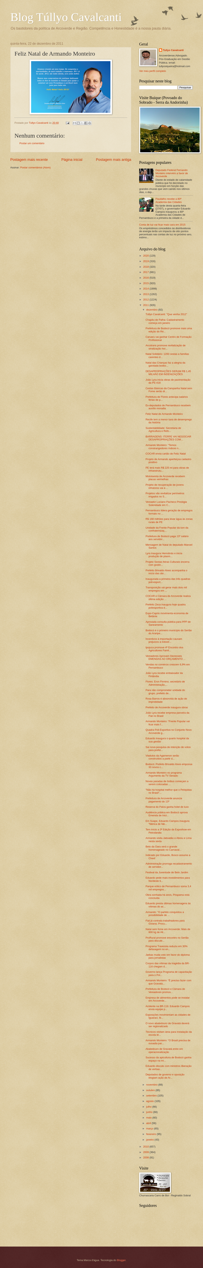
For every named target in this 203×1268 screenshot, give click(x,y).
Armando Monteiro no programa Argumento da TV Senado (164, 774)
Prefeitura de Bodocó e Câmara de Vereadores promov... (165, 990)
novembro (152, 1084)
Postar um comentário (31, 143)
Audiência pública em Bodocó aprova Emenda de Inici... (167, 814)
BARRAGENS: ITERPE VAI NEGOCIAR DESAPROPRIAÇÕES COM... (168, 438)
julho (149, 1106)
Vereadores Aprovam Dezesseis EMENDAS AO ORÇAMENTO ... (165, 657)
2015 (146, 283)
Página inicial (71, 160)
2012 (146, 299)
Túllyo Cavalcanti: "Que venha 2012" (166, 314)
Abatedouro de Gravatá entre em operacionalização (164, 1050)
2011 (146, 305)
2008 (146, 1157)
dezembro (152, 309)
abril (149, 1123)
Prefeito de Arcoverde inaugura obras (167, 707)
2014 (146, 288)
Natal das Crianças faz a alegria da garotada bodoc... (165, 364)
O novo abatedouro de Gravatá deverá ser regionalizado (167, 1025)
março (150, 1128)
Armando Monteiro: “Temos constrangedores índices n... (163, 447)
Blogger (121, 1260)
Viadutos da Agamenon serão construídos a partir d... (162, 757)
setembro (151, 1095)
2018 (146, 266)
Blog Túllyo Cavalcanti (66, 17)
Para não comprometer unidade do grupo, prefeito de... (165, 692)
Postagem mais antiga (113, 160)
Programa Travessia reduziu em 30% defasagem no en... (167, 948)
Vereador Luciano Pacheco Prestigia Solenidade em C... (166, 503)
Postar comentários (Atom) (35, 167)
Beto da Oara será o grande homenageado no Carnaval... (163, 848)
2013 (146, 294)
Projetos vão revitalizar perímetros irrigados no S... (165, 495)
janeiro (150, 1139)
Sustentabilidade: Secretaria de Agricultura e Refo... (163, 429)
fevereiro (151, 1134)
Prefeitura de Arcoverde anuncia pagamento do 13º (164, 800)
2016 (146, 277)
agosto (150, 1101)
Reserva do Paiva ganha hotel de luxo (167, 806)
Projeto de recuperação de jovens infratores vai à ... (165, 486)
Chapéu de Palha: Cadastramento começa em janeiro (165, 321)
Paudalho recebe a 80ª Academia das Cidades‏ (168, 200)
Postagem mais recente (29, 160)
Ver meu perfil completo (152, 70)
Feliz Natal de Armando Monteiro (164, 413)
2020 (146, 255)
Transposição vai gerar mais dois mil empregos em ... (166, 589)
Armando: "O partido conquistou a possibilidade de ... (165, 914)
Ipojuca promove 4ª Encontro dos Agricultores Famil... (164, 649)
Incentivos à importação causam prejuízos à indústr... (164, 640)
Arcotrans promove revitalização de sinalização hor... (166, 347)
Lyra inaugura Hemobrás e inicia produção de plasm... (164, 555)
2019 (146, 261)
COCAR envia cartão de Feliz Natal (166, 453)
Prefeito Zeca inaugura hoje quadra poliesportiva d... (166, 606)
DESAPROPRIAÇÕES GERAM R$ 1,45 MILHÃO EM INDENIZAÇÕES (168, 373)
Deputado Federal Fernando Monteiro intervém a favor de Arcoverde (171, 173)
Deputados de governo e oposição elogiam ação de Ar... (165, 1076)
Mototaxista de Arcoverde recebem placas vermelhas (165, 478)
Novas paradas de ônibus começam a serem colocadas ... (167, 783)
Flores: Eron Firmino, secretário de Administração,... (165, 683)
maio (149, 1117)
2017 (146, 272)
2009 (146, 1152)
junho (149, 1112)
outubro (150, 1090)
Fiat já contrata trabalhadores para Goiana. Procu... (165, 922)
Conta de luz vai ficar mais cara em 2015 (162, 224)
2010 (146, 1146)
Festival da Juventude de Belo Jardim (167, 872)
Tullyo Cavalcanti (173, 50)
